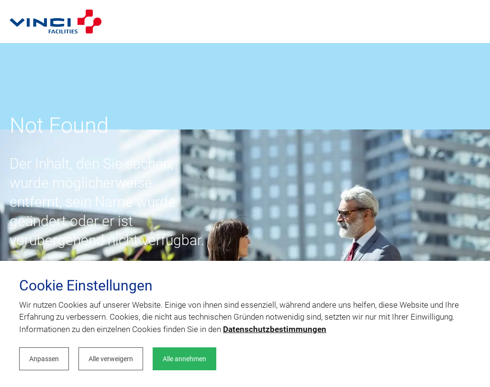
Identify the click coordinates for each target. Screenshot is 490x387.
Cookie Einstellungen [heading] (86, 286)
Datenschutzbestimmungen (274, 329)
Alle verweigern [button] (111, 359)
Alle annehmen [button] (184, 359)
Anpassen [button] (44, 359)
